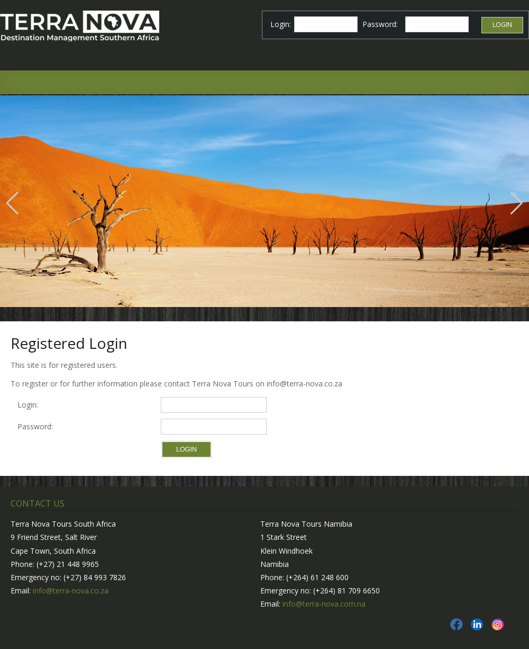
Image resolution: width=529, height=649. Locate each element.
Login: (27, 405)
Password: (37, 426)
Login (502, 24)
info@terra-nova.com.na (324, 604)
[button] (12, 203)
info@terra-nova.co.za (70, 590)
